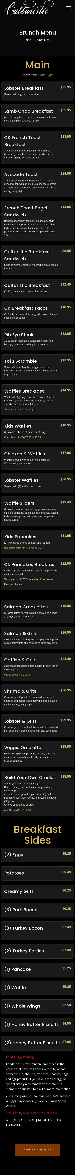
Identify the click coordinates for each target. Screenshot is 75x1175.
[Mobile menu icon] (68, 7)
